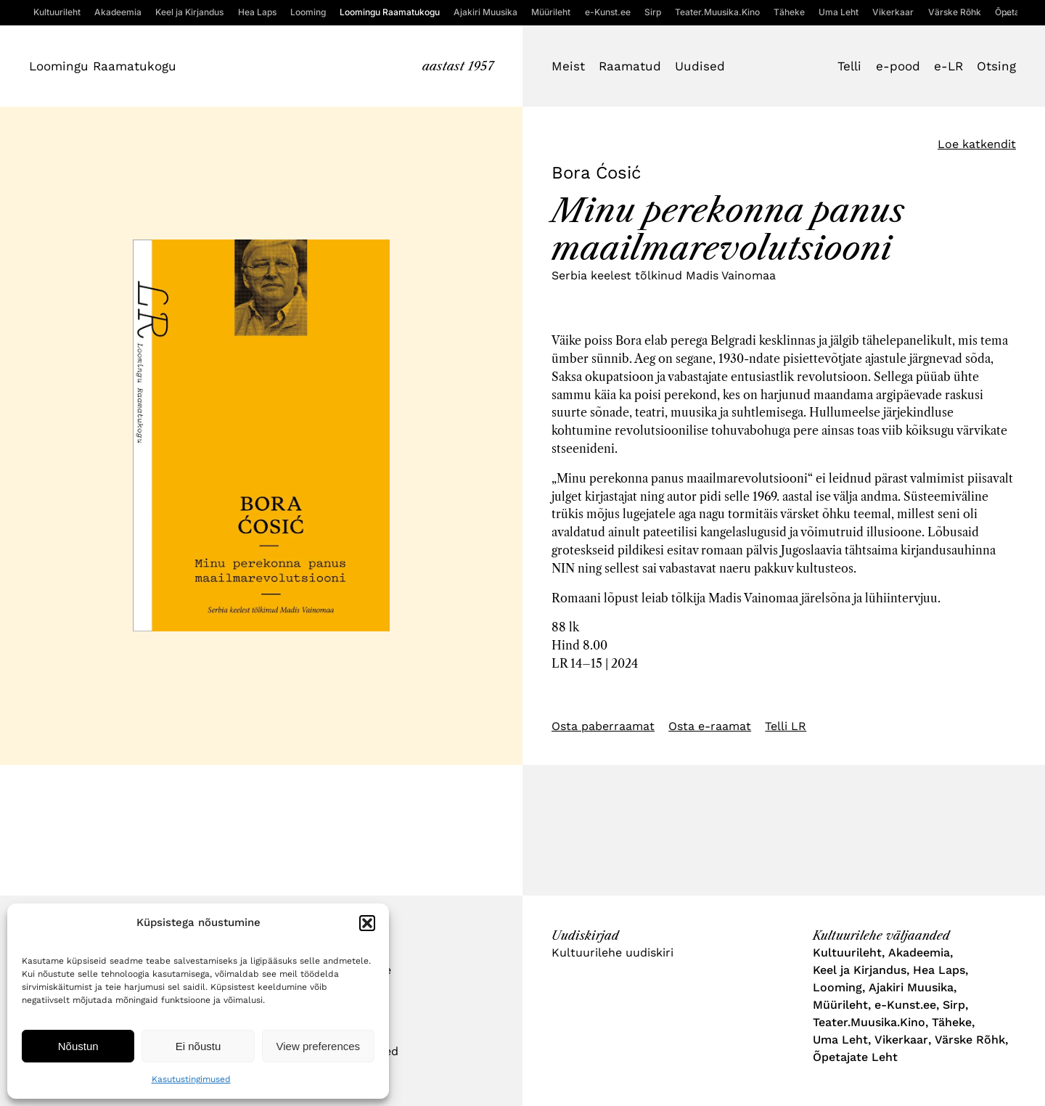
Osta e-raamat (709, 726)
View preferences (318, 1046)
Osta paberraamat (603, 726)
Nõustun (78, 1046)
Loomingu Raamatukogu (102, 66)
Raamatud (630, 66)
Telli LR (785, 726)
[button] (367, 923)
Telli (849, 66)
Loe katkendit (977, 144)
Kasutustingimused (191, 1079)
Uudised (700, 66)
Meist (568, 66)
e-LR (948, 66)
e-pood (898, 66)
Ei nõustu (198, 1046)
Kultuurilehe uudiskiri (612, 952)
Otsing (996, 66)
